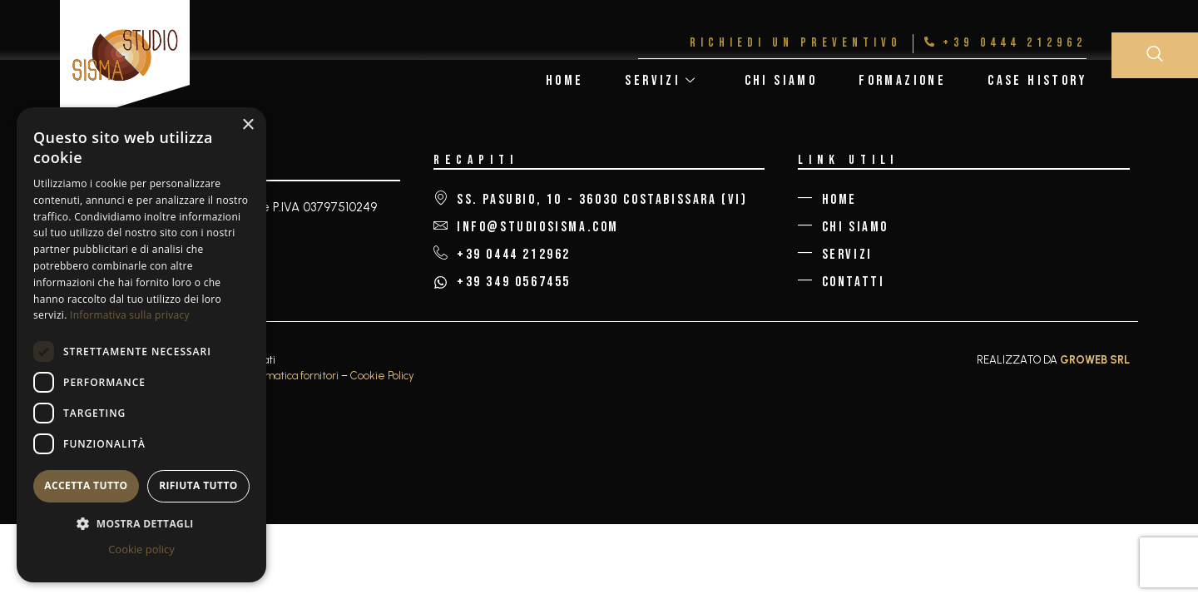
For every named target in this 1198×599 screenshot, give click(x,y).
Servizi (661, 80)
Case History (1037, 80)
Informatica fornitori (291, 375)
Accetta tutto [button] (85, 485)
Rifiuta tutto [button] (198, 485)
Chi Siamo (781, 80)
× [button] (247, 125)
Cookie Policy (382, 375)
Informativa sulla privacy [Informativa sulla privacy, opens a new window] (130, 315)
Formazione (902, 80)
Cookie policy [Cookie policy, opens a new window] (141, 549)
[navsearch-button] (1154, 55)
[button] (141, 523)
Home (565, 80)
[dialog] (141, 344)
